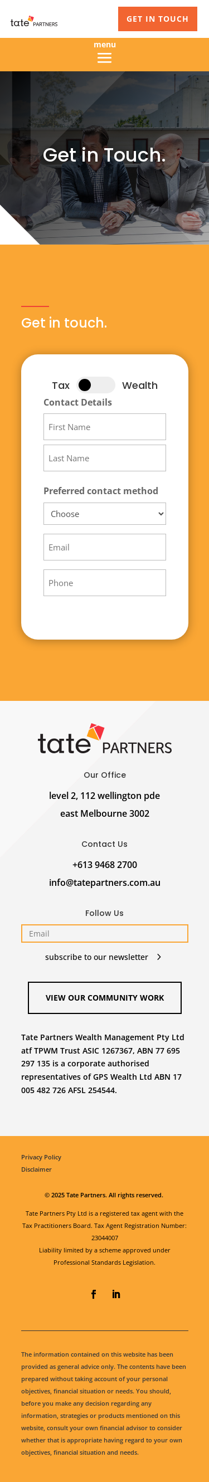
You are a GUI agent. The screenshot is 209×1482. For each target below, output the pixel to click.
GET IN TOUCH (158, 18)
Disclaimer (36, 1169)
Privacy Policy (41, 1157)
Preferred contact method (100, 491)
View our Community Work (105, 997)
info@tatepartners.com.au (105, 882)
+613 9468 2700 (104, 865)
